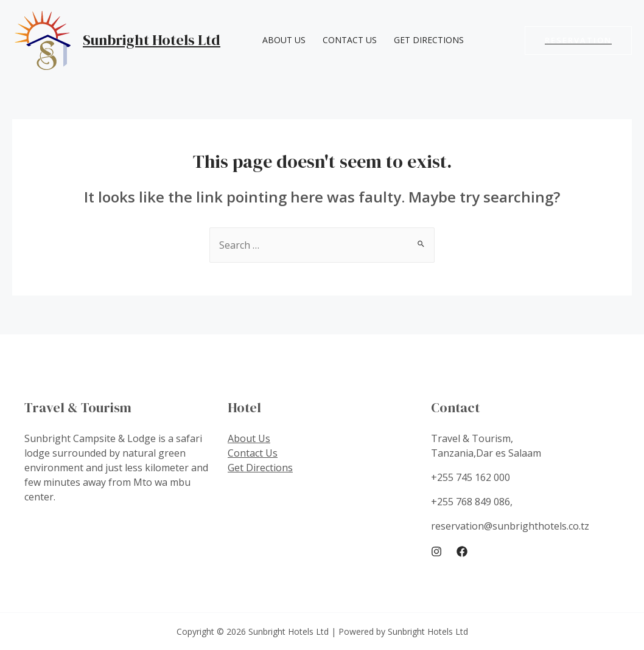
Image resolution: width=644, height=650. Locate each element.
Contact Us (350, 40)
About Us (284, 40)
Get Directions (429, 40)
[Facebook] (462, 551)
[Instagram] (436, 551)
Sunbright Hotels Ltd (151, 40)
